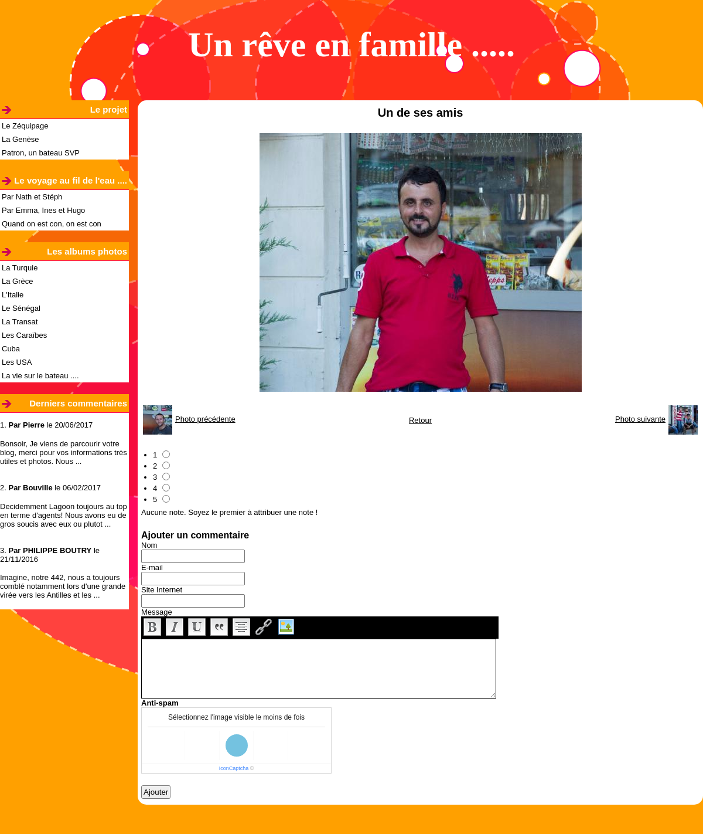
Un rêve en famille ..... (351, 44)
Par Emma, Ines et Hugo (43, 210)
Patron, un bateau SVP (41, 152)
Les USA (17, 362)
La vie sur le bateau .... (40, 375)
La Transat (19, 321)
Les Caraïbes (24, 335)
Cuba (11, 348)
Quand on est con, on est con (51, 223)
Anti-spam (160, 703)
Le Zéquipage (25, 125)
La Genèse (20, 139)
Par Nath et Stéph (32, 196)
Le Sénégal (21, 308)
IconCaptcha (234, 768)
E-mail (152, 567)
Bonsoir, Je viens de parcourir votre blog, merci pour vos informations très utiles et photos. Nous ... (63, 452)
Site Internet (161, 589)
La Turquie (19, 267)
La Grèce (17, 281)
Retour (420, 420)
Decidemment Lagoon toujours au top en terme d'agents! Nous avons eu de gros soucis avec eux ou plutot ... (63, 515)
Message (156, 612)
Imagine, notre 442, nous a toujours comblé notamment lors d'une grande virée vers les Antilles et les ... (62, 586)
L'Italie (12, 294)
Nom (149, 545)
